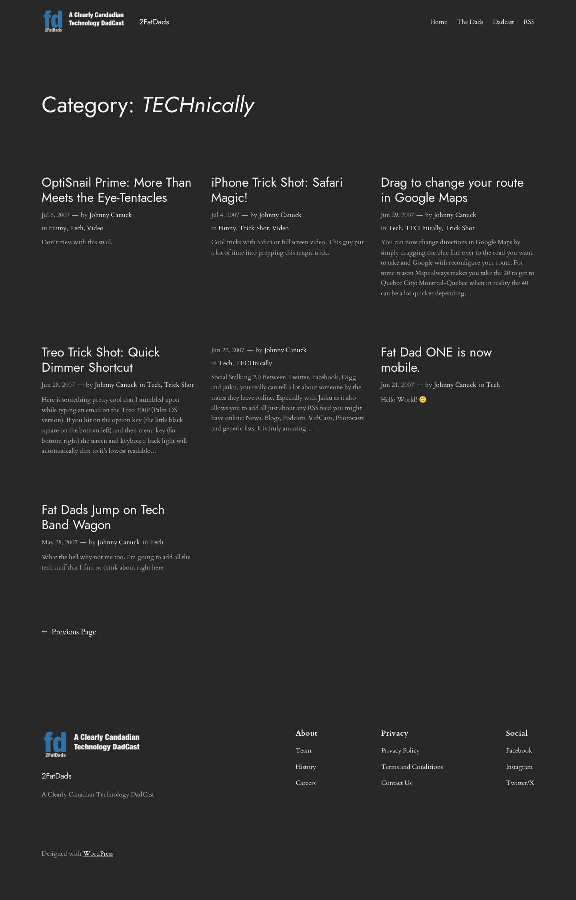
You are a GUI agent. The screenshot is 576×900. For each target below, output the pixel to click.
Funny (57, 228)
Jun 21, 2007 (397, 384)
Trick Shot (254, 228)
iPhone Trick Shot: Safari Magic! (277, 190)
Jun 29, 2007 (397, 215)
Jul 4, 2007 (225, 215)
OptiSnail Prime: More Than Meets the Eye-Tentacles (117, 190)
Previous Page (69, 632)
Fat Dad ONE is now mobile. (436, 359)
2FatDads (154, 21)
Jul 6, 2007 (56, 215)
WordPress (98, 853)
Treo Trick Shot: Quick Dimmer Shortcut (101, 359)
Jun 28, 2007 (58, 384)
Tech (77, 228)
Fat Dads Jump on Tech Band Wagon (103, 517)
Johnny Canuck (111, 215)
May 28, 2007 (60, 542)
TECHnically (423, 228)
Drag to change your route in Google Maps (452, 190)
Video (95, 228)
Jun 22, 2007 (227, 350)
